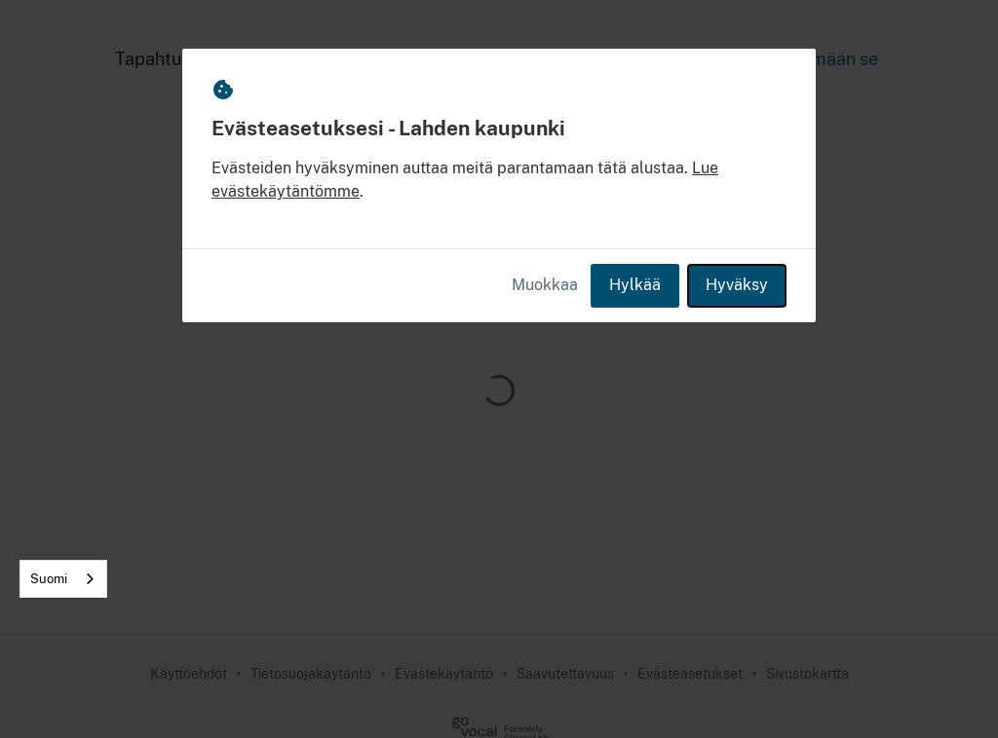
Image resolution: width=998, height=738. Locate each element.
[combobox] (63, 579)
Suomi (48, 579)
